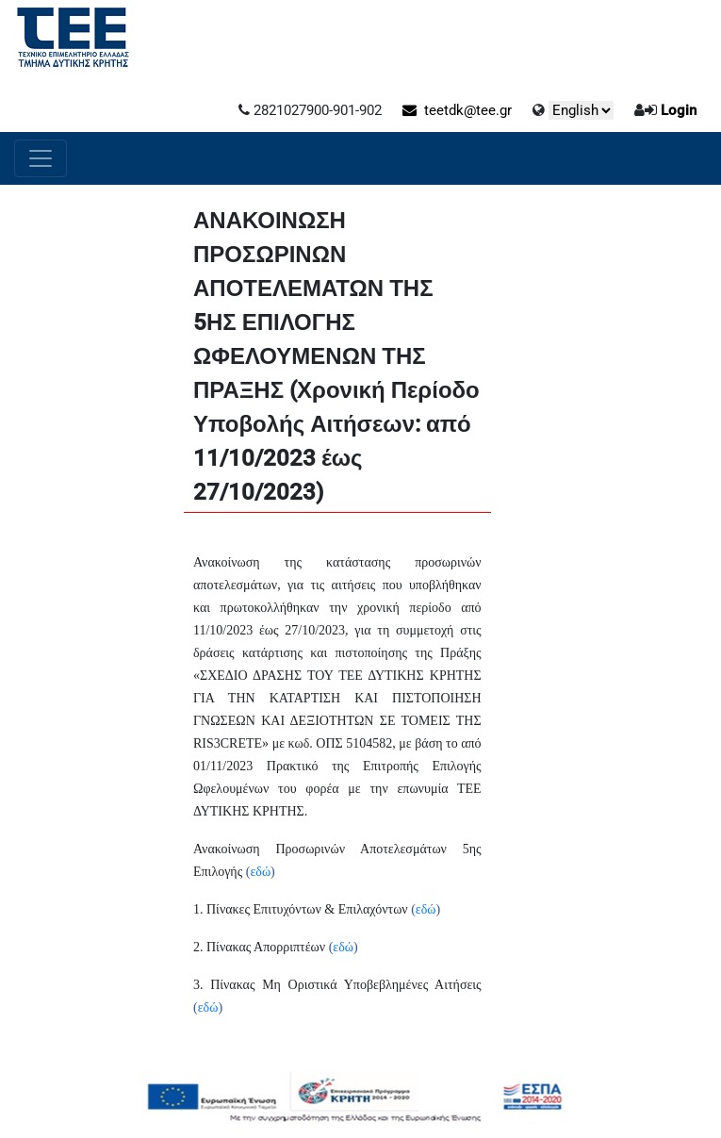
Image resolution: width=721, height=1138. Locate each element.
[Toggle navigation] (40, 158)
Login (678, 110)
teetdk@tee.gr (457, 110)
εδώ (260, 872)
